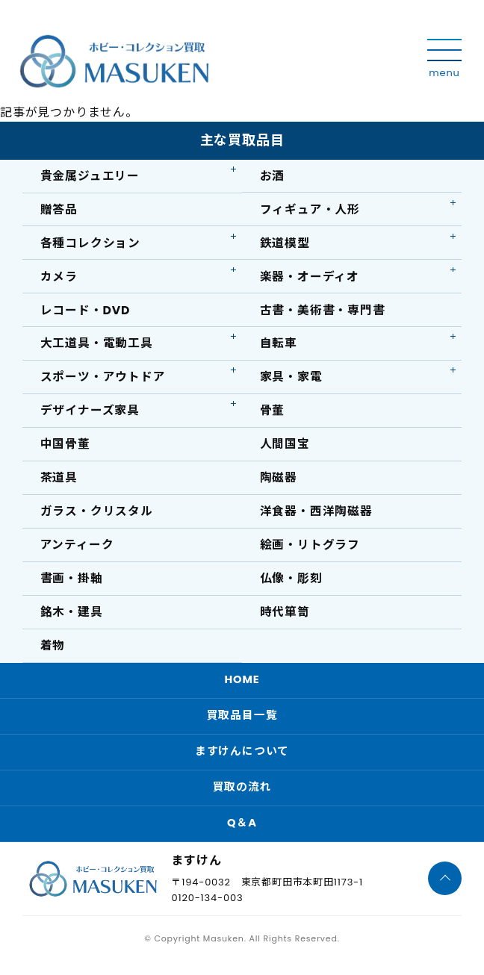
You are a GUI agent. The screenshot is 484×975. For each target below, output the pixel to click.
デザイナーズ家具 (90, 414)
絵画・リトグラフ (310, 552)
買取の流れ (242, 799)
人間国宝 (285, 449)
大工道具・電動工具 (96, 346)
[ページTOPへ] (444, 891)
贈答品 (59, 210)
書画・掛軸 (71, 585)
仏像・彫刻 (291, 585)
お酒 (272, 175)
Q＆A (242, 836)
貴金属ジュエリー (90, 175)
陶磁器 (278, 483)
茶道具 (59, 483)
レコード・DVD (85, 312)
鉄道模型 (285, 244)
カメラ (59, 278)
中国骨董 (65, 449)
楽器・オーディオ (309, 278)
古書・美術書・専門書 (322, 312)
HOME (242, 689)
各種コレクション (90, 244)
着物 (53, 654)
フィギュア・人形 (310, 210)
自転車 (278, 346)
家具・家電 (291, 381)
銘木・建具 (71, 620)
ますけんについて (242, 762)
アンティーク (77, 552)
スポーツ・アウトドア (103, 381)
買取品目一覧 (242, 726)
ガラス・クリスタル (96, 517)
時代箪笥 (285, 620)
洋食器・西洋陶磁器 (316, 517)
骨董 (272, 414)
